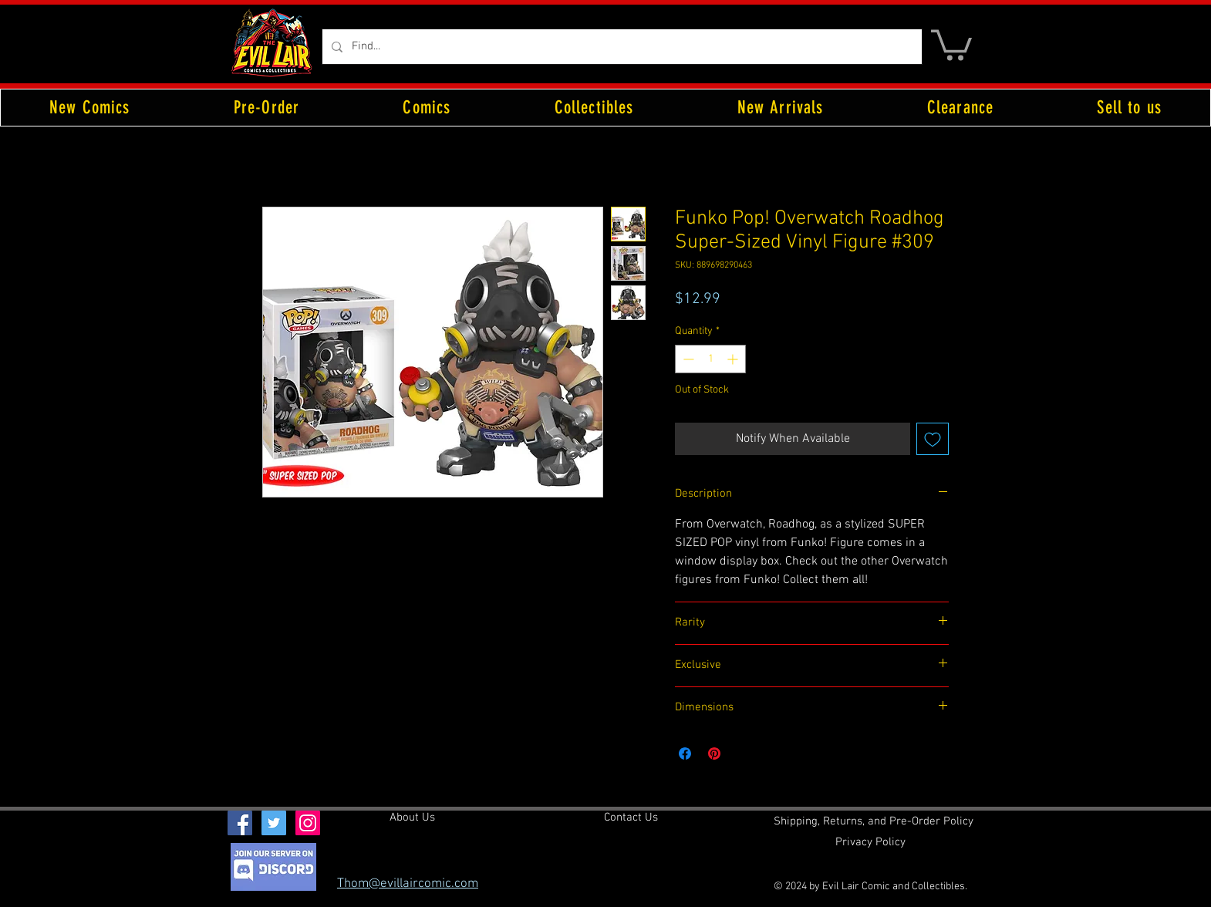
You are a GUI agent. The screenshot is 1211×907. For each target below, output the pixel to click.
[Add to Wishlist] (932, 439)
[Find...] (620, 46)
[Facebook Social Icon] (240, 823)
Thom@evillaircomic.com (407, 884)
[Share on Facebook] (685, 753)
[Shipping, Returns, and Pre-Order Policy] (873, 822)
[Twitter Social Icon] (273, 823)
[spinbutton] (710, 359)
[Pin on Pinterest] (714, 753)
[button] (951, 43)
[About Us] (412, 818)
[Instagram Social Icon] (307, 823)
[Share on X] (743, 753)
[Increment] (734, 359)
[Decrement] (687, 359)
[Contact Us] (631, 818)
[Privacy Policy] (870, 843)
